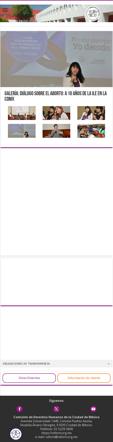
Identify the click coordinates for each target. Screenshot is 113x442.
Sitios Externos (29, 378)
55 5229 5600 (63, 429)
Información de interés (84, 378)
